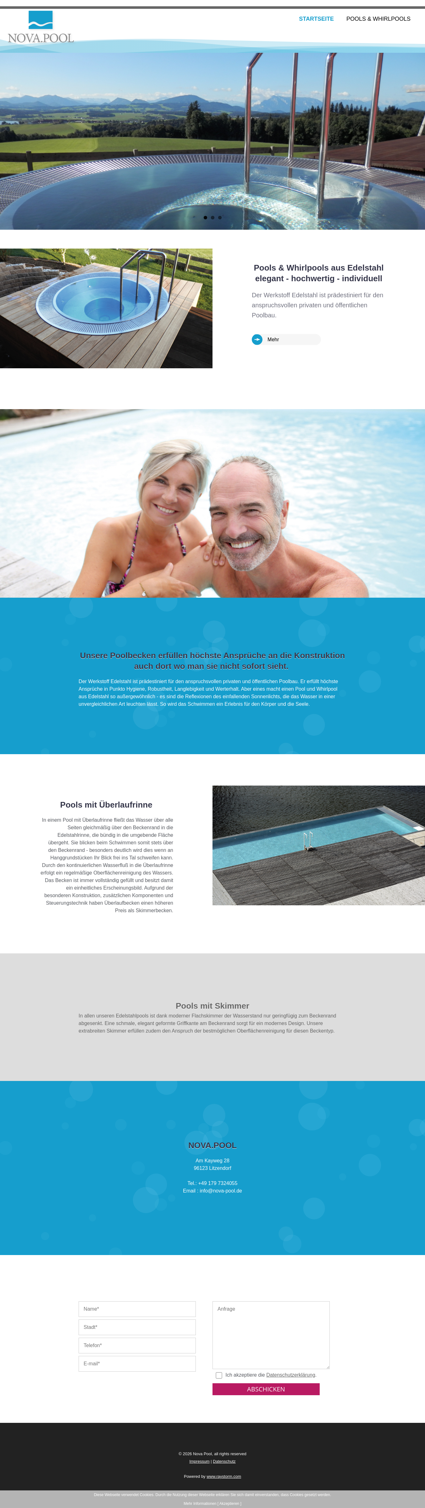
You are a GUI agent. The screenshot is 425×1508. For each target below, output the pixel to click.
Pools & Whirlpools (378, 19)
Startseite (316, 19)
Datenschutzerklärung (290, 1375)
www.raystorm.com (224, 1476)
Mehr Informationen (200, 1503)
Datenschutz (224, 1461)
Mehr (273, 339)
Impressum (199, 1461)
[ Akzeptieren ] (229, 1503)
